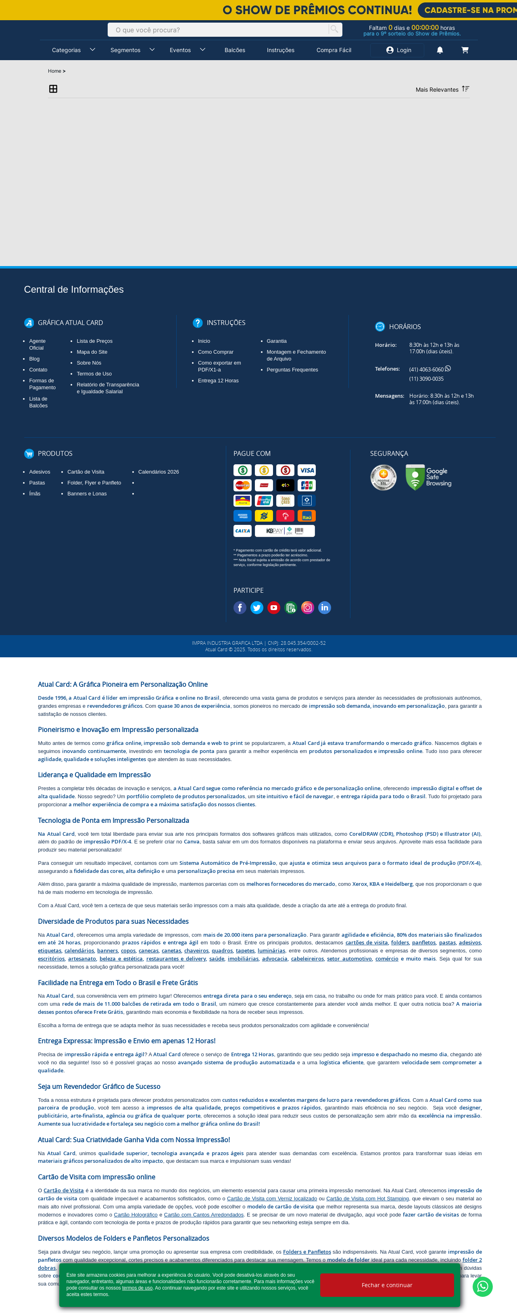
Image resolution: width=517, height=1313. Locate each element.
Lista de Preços (95, 341)
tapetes (245, 950)
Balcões (235, 49)
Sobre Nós (89, 363)
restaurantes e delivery (176, 958)
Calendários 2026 (158, 472)
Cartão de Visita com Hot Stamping (367, 1199)
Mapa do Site (92, 352)
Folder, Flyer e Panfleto (94, 483)
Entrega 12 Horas (218, 381)
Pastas (37, 483)
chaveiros (196, 950)
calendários (79, 950)
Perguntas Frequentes (292, 370)
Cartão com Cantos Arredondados (204, 1215)
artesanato (82, 958)
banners (107, 950)
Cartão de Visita (85, 472)
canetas (171, 950)
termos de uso (137, 1288)
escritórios (51, 958)
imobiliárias (243, 958)
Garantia (277, 341)
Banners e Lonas (86, 494)
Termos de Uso (94, 374)
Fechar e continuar (387, 1285)
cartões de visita (367, 942)
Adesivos (39, 472)
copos (128, 950)
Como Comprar (215, 352)
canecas (148, 950)
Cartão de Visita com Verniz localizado (272, 1199)
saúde (216, 958)
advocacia (275, 958)
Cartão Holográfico (136, 1215)
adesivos (470, 942)
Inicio (204, 341)
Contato (38, 370)
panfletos (424, 942)
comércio (386, 958)
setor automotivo (349, 958)
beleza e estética (121, 958)
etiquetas (49, 950)
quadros (222, 950)
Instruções (280, 49)
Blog (34, 359)
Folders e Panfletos (307, 1251)
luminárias (271, 950)
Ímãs (34, 494)
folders (400, 942)
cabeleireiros (307, 958)
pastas (447, 942)
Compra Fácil (334, 49)
